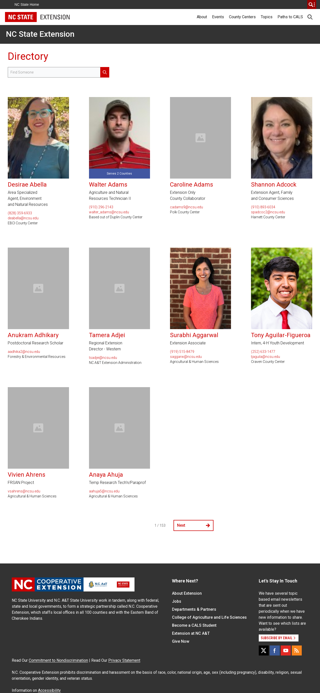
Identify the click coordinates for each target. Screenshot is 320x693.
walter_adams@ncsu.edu (109, 212)
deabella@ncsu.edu (23, 218)
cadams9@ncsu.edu (186, 207)
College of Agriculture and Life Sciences (209, 617)
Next (193, 525)
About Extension (187, 593)
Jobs (176, 601)
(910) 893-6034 (263, 207)
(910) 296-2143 (101, 207)
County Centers (242, 17)
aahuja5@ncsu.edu (104, 491)
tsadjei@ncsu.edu (103, 358)
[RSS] (297, 650)
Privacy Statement (124, 660)
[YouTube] (286, 650)
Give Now (180, 641)
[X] (264, 650)
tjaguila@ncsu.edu (265, 357)
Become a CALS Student (194, 625)
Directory (28, 56)
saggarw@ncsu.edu (186, 357)
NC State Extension (40, 34)
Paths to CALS (290, 17)
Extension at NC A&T (191, 633)
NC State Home (26, 5)
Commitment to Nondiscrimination (58, 660)
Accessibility (49, 690)
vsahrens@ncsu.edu (24, 491)
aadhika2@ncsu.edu (24, 352)
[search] (311, 4)
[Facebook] (275, 650)
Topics (266, 17)
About (202, 17)
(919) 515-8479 (182, 352)
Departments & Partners (194, 609)
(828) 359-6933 (20, 213)
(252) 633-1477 (263, 352)
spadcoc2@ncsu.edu (268, 212)
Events (218, 17)
